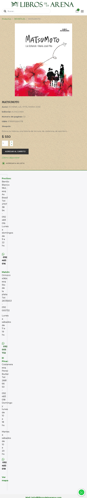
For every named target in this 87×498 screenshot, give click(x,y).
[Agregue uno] (11, 142)
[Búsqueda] (5, 11)
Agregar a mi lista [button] (13, 163)
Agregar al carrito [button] (15, 151)
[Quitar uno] (11, 144)
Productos (6, 19)
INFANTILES (19, 19)
